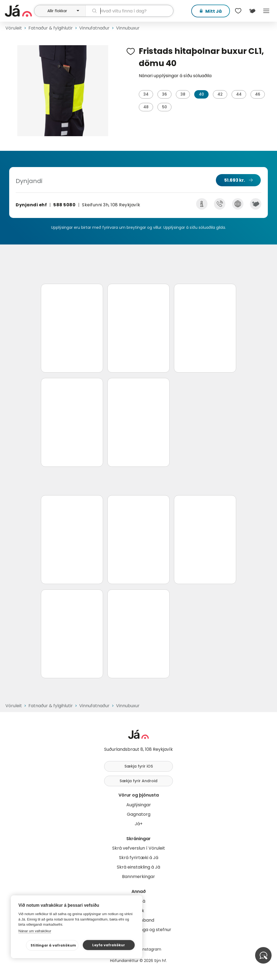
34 (146, 94)
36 (164, 94)
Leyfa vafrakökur (108, 945)
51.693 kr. (234, 180)
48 (146, 107)
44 (239, 94)
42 (220, 94)
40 (201, 94)
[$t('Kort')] (252, 11)
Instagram (151, 949)
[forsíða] (19, 11)
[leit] (129, 11)
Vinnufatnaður (94, 28)
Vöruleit (13, 28)
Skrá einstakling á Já (138, 867)
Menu (266, 11)
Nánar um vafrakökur (34, 931)
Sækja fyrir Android (138, 781)
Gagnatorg (138, 814)
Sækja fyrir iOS (138, 766)
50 (164, 107)
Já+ (139, 824)
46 (257, 94)
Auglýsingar (138, 805)
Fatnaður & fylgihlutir (50, 28)
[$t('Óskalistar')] (238, 11)
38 (182, 94)
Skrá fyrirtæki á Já (138, 857)
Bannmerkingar (138, 876)
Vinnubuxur (128, 28)
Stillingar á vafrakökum (53, 945)
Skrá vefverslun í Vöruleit (138, 848)
